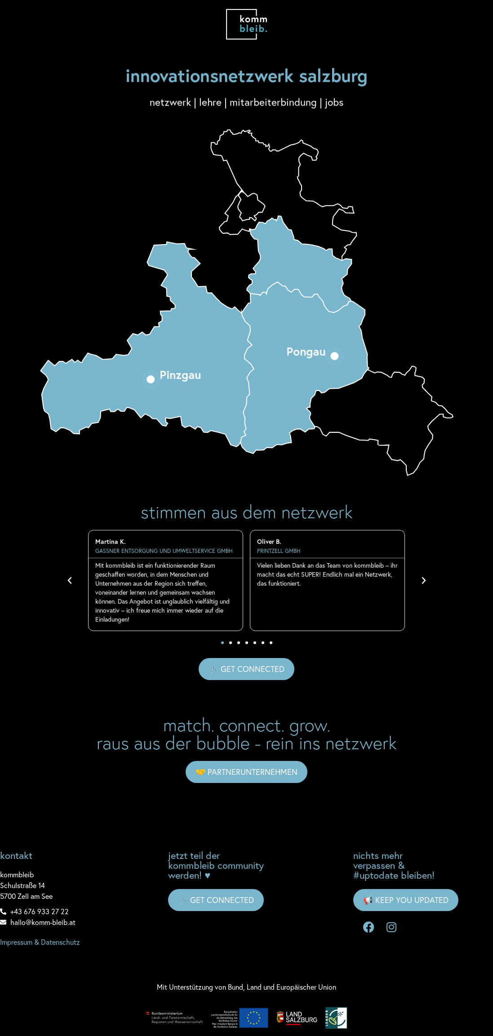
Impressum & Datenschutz (40, 942)
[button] (69, 580)
